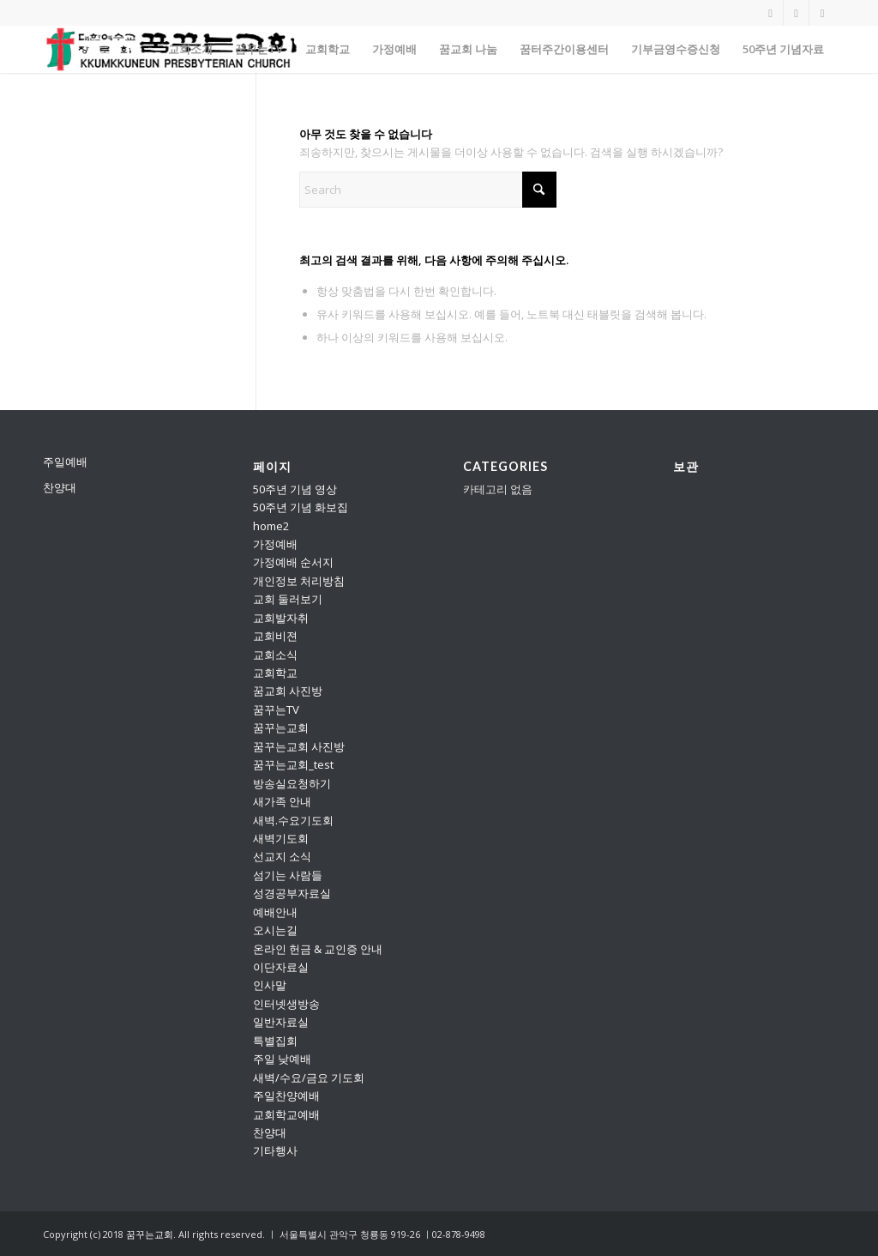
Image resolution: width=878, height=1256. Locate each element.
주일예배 (65, 461)
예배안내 (275, 912)
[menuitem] (190, 49)
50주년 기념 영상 (295, 489)
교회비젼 (275, 635)
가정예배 (275, 544)
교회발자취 (281, 617)
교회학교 (275, 672)
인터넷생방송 (286, 1003)
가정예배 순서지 (293, 562)
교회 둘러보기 (287, 599)
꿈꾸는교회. (151, 1234)
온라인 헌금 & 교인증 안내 (317, 949)
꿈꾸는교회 (281, 727)
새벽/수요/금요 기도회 (308, 1077)
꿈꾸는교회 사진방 (299, 746)
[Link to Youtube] (770, 13)
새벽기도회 (281, 838)
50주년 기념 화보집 (300, 507)
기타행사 (275, 1150)
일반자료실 (281, 1022)
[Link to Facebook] (822, 13)
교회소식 (275, 654)
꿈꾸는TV (276, 709)
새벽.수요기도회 (293, 820)
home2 (271, 526)
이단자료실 (281, 967)
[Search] (427, 190)
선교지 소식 (282, 856)
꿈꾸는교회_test (293, 764)
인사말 (269, 985)
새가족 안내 (282, 801)
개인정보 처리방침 (299, 581)
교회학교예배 (286, 1114)
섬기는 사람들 (287, 875)
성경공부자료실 (292, 893)
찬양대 (59, 487)
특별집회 (275, 1040)
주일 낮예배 (282, 1058)
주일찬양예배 (286, 1095)
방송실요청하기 (292, 783)
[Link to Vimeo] (796, 13)
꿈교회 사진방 (287, 690)
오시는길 (275, 930)
